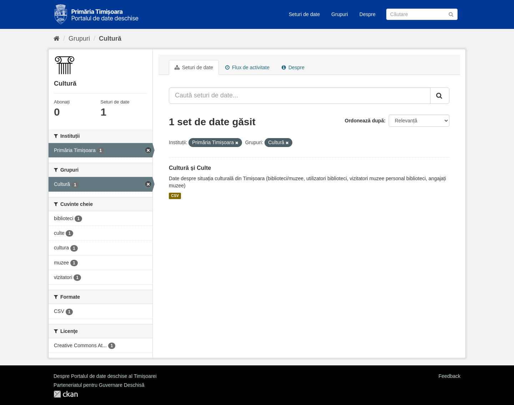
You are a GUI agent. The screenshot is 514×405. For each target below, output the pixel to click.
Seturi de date (304, 14)
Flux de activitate (247, 67)
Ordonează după (364, 120)
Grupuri (339, 14)
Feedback (449, 376)
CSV (175, 196)
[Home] (57, 38)
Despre (367, 14)
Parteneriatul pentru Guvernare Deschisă (99, 385)
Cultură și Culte (190, 168)
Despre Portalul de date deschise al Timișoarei (105, 376)
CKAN (66, 394)
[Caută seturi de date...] (299, 95)
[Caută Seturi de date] (422, 14)
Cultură (110, 38)
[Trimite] (451, 14)
